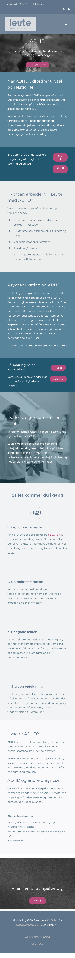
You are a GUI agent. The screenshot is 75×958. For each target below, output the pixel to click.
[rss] (64, 9)
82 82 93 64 (23, 4)
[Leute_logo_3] (20, 18)
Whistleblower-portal (37, 937)
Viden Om (37, 944)
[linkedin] (69, 9)
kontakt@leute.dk (38, 4)
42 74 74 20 (53, 920)
